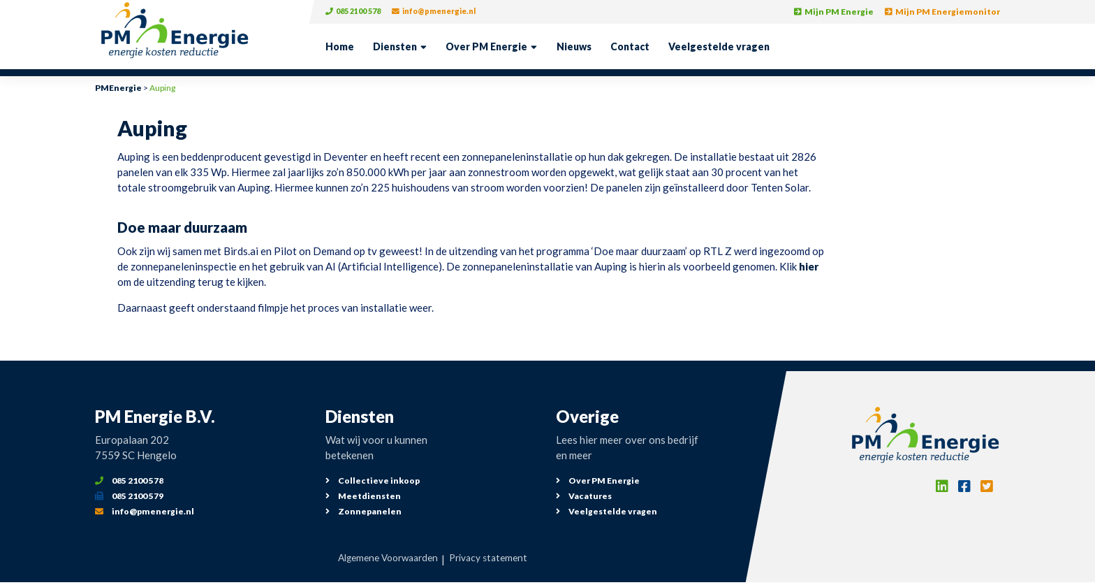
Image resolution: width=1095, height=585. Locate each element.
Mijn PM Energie (834, 11)
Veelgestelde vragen (719, 46)
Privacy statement (495, 558)
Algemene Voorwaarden (383, 558)
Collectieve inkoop (372, 480)
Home (339, 46)
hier (808, 266)
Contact (629, 46)
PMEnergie (118, 87)
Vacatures (584, 496)
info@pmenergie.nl (446, 11)
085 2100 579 (129, 496)
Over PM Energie (486, 46)
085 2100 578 (356, 11)
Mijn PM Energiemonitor (942, 11)
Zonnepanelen (363, 511)
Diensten (395, 46)
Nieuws (574, 46)
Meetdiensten (363, 496)
